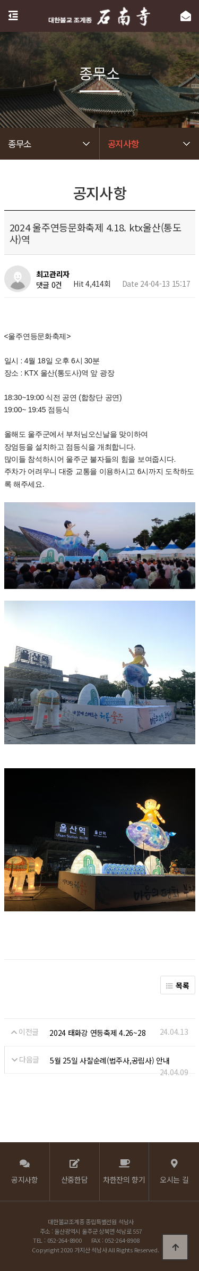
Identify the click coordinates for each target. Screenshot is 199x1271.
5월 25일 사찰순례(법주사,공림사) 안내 (110, 1060)
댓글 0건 (49, 284)
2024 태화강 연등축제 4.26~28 (97, 1032)
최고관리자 (53, 274)
